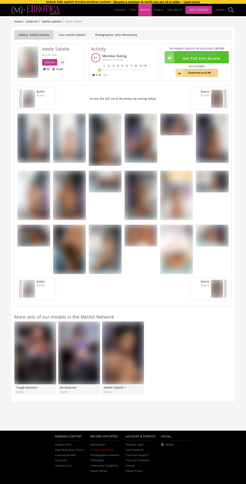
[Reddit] (167, 444)
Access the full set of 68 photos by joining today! (123, 98)
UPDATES (120, 9)
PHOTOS (145, 9)
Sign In (220, 9)
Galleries (32, 21)
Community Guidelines (104, 465)
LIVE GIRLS (174, 9)
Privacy (130, 465)
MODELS (159, 9)
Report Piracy (134, 471)
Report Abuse (98, 471)
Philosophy (97, 460)
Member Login (135, 444)
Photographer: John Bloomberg (116, 35)
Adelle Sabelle (51, 21)
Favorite (50, 62)
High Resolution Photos (69, 449)
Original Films (63, 444)
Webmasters (98, 444)
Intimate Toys (63, 465)
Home (18, 21)
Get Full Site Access (196, 57)
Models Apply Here (102, 449)
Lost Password (135, 449)
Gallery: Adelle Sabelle (33, 35)
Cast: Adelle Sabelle (72, 35)
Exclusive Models (65, 455)
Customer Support (137, 455)
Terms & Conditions (138, 460)
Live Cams (61, 460)
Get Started (199, 10)
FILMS (132, 9)
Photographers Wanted (104, 455)
